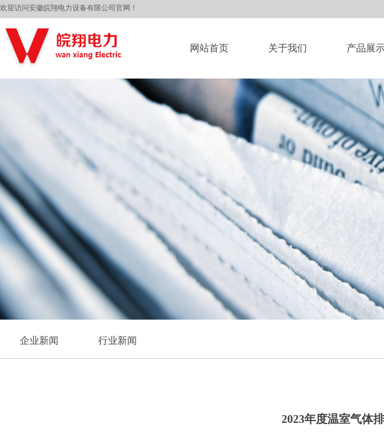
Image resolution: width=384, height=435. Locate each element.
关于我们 (287, 48)
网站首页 (209, 48)
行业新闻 (117, 340)
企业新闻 (39, 340)
